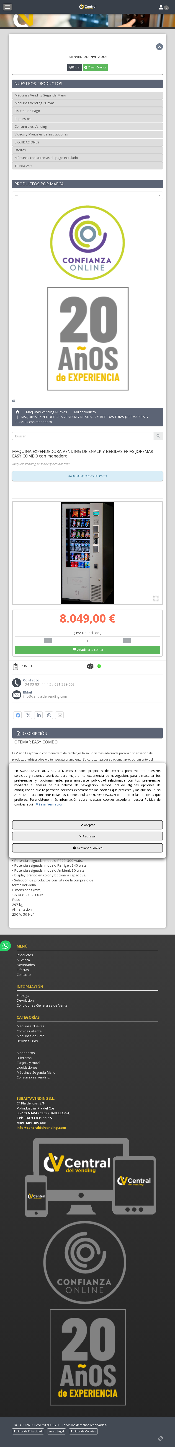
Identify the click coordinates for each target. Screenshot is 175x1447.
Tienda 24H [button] (23, 166)
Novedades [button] (26, 964)
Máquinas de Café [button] (30, 1036)
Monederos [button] (26, 1052)
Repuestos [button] (23, 119)
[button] (87, 6)
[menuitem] (87, 955)
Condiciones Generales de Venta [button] (42, 1005)
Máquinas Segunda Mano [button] (36, 1072)
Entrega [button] (23, 995)
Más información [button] (49, 804)
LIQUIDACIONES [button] (27, 142)
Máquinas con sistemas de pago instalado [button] (46, 158)
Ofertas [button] (20, 150)
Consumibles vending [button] (33, 1077)
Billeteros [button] (24, 1057)
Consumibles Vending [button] (31, 126)
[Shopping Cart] (87, 650)
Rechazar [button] (87, 836)
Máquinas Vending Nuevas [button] (34, 103)
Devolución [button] (25, 1000)
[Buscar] (158, 436)
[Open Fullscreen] (155, 598)
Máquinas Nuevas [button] (30, 1026)
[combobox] (87, 195)
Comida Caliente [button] (29, 1031)
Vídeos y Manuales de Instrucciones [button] (41, 134)
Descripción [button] (32, 733)
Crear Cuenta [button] (95, 67)
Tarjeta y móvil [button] (28, 1062)
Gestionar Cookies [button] (88, 848)
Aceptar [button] (87, 825)
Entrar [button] (75, 67)
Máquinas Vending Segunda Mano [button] (40, 95)
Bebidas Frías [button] (27, 1041)
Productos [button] (25, 955)
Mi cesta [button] (23, 960)
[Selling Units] (87, 640)
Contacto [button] (24, 974)
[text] (83, 436)
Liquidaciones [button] (27, 1067)
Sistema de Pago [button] (27, 111)
